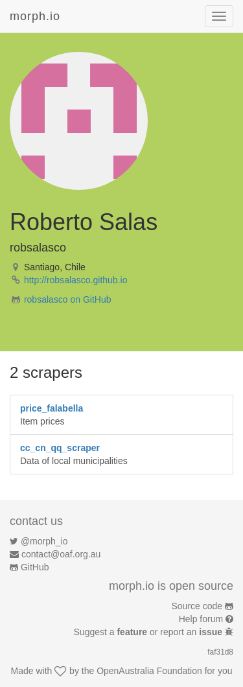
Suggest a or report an (149, 632)
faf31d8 (220, 652)
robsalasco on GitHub (67, 299)
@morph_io (44, 541)
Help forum (201, 619)
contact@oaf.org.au (60, 554)
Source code (197, 606)
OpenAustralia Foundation (149, 671)
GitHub (35, 567)
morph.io (35, 16)
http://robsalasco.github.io (76, 280)
